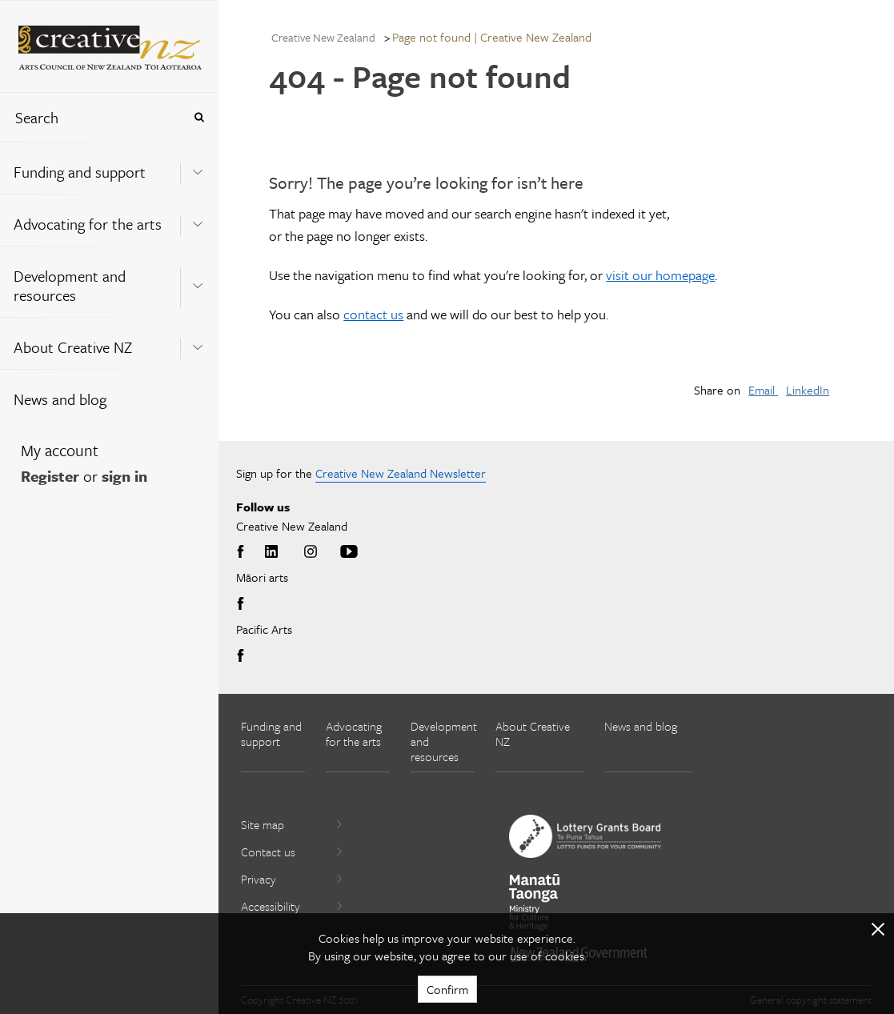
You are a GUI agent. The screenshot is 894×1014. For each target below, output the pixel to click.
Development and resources (70, 285)
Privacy (292, 879)
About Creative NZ (73, 347)
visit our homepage (660, 275)
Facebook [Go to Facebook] (243, 552)
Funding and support (80, 171)
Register (50, 476)
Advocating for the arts (88, 223)
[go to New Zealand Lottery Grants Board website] (585, 836)
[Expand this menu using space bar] (197, 167)
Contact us (292, 851)
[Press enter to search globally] (199, 117)
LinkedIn (807, 390)
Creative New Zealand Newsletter (400, 473)
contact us (373, 314)
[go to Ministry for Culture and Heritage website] (534, 902)
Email (763, 390)
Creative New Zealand (323, 37)
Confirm (447, 989)
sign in (124, 476)
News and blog (60, 399)
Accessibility (292, 906)
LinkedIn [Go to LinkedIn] (271, 552)
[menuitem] (109, 168)
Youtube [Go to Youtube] (349, 552)
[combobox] (91, 117)
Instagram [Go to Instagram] (310, 552)
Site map (292, 824)
